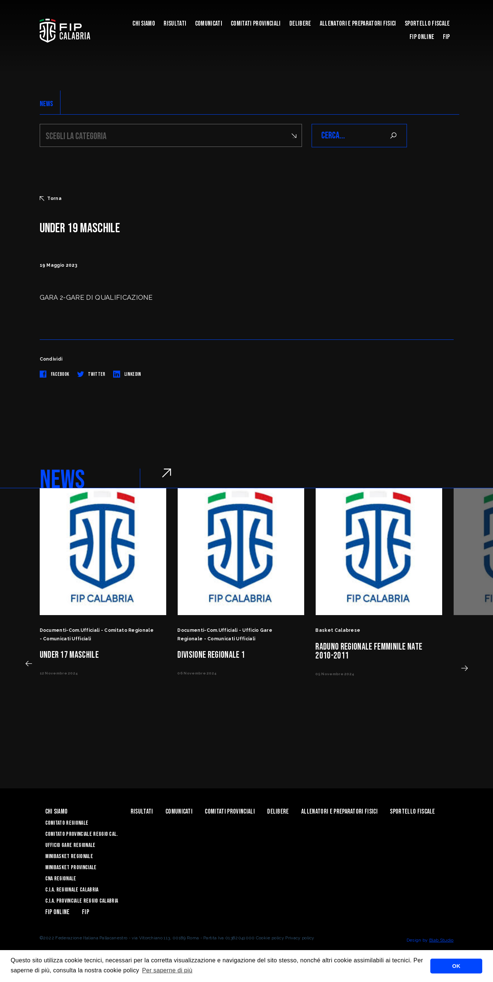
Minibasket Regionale (69, 856)
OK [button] (456, 966)
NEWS (46, 103)
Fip (446, 37)
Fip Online (422, 37)
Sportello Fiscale (427, 23)
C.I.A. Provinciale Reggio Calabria (81, 900)
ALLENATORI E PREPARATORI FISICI (358, 23)
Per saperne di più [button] (167, 970)
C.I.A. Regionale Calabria (72, 889)
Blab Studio (441, 940)
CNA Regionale (60, 878)
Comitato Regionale (67, 823)
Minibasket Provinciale (71, 867)
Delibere (300, 23)
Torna (51, 198)
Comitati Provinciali (255, 23)
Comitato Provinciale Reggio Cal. (81, 834)
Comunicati (208, 23)
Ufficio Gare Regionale (70, 845)
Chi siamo (143, 23)
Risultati (175, 23)
